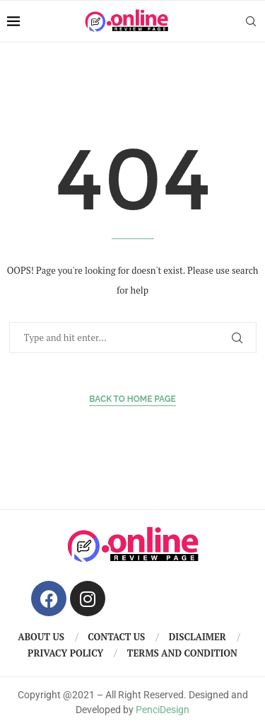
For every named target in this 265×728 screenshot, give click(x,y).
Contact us (116, 636)
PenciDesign (162, 709)
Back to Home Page (132, 399)
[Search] (251, 21)
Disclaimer (197, 636)
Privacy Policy (65, 653)
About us (41, 636)
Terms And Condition (182, 653)
